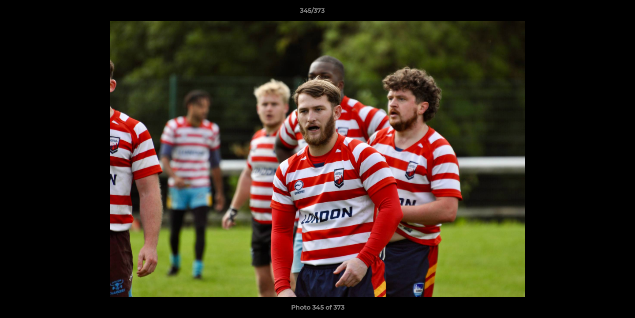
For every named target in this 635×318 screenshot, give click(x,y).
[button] (598, 13)
